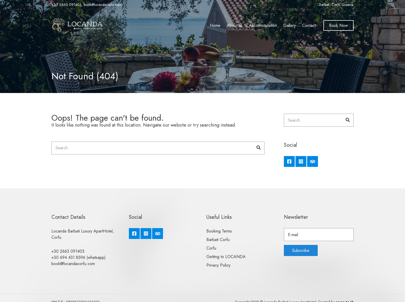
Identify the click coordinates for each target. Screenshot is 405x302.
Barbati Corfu (218, 240)
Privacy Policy (218, 265)
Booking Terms (219, 231)
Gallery (289, 25)
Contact (309, 25)
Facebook (289, 161)
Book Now (338, 25)
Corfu (211, 248)
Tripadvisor (312, 161)
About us (235, 25)
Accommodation (263, 25)
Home (215, 25)
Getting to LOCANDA (226, 257)
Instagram (300, 161)
